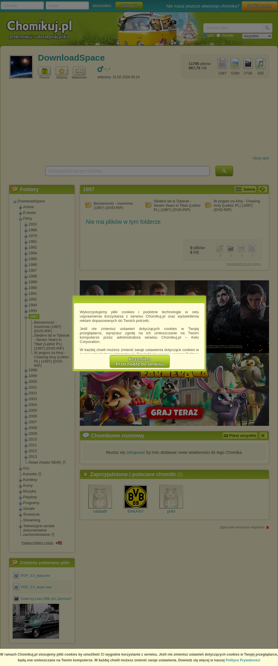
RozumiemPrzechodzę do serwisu (140, 361)
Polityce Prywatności (243, 660)
